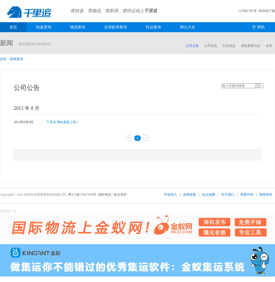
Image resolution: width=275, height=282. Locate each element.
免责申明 (246, 194)
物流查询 (77, 27)
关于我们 (227, 194)
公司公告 (192, 46)
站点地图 (208, 194)
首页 (13, 27)
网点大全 (187, 27)
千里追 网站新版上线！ (63, 122)
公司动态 (210, 46)
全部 (269, 46)
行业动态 (228, 46)
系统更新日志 (250, 46)
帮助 (261, 27)
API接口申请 (247, 11)
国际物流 (104, 194)
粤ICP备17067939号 (82, 194)
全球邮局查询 (115, 27)
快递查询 (43, 27)
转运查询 (153, 27)
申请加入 (170, 194)
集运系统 (120, 194)
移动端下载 (267, 11)
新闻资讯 (16, 59)
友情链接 (189, 194)
